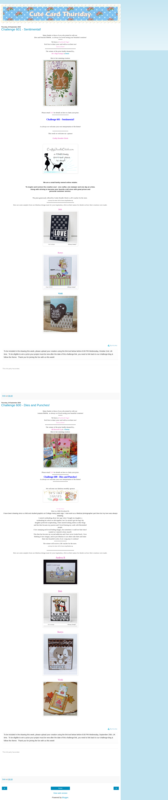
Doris (67, 53)
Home (60, 788)
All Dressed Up (56, 429)
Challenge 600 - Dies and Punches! (25, 405)
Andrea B (60, 557)
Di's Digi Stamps (57, 53)
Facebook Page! (64, 42)
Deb (52, 113)
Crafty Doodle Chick (60, 138)
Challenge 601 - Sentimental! (21, 29)
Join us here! (60, 47)
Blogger (65, 797)
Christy (67, 429)
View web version (60, 793)
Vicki (60, 293)
